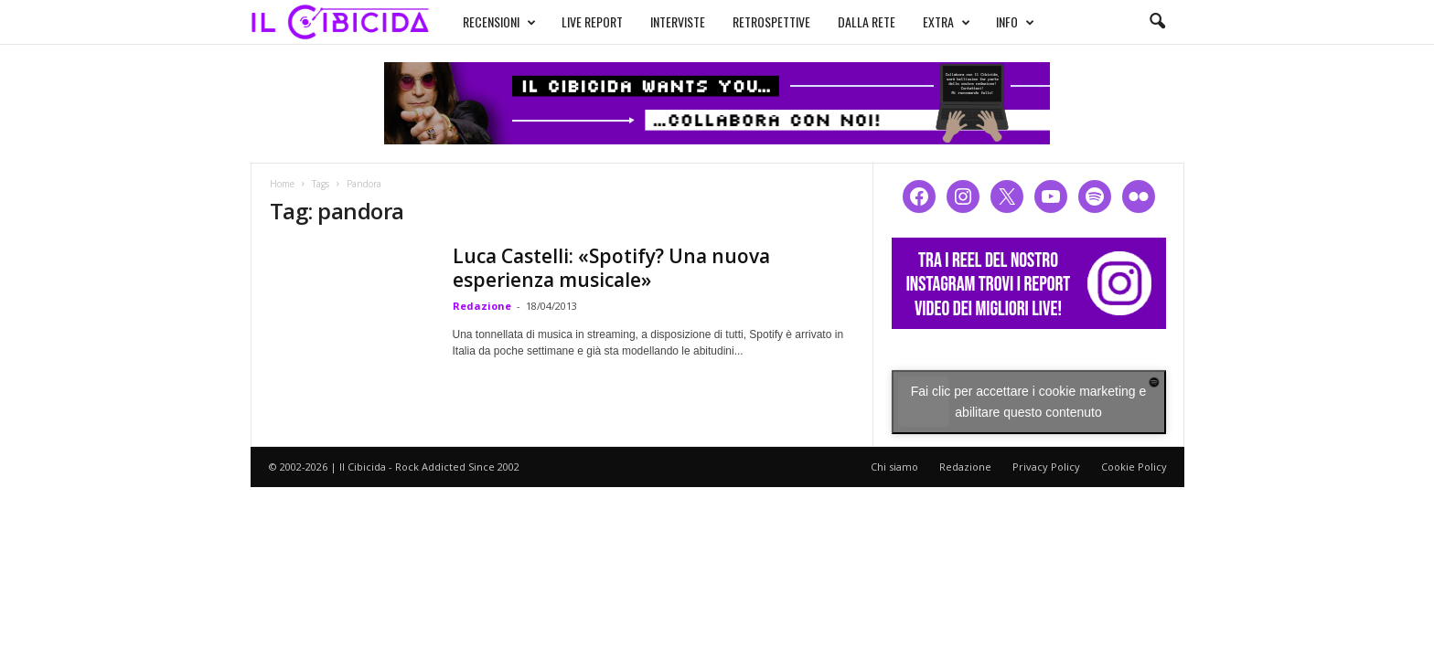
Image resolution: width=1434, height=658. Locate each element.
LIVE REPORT (592, 21)
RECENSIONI (499, 22)
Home (282, 183)
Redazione (482, 306)
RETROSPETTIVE (771, 21)
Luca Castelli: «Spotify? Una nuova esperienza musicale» (611, 267)
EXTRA (946, 22)
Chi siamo (894, 466)
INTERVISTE (677, 21)
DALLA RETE (866, 21)
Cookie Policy (1134, 466)
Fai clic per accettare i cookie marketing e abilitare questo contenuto (1029, 401)
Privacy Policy (1046, 466)
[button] (1157, 22)
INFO (1015, 22)
